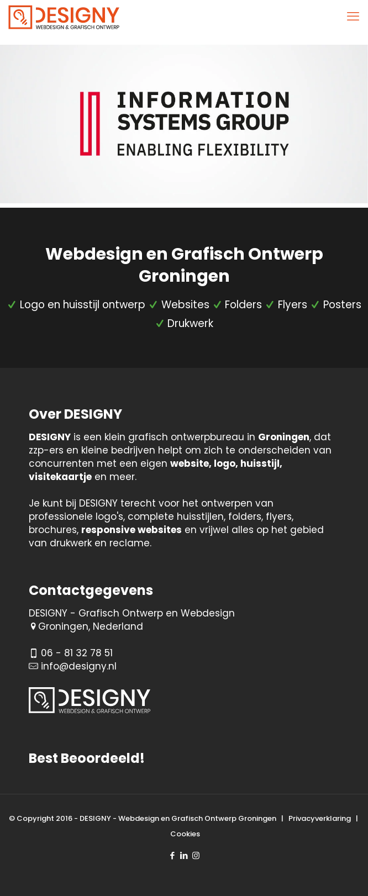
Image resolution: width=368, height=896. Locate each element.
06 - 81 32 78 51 (77, 653)
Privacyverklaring (319, 818)
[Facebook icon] (173, 855)
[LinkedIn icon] (184, 855)
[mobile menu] (353, 16)
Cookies (185, 834)
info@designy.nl (79, 666)
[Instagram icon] (196, 855)
